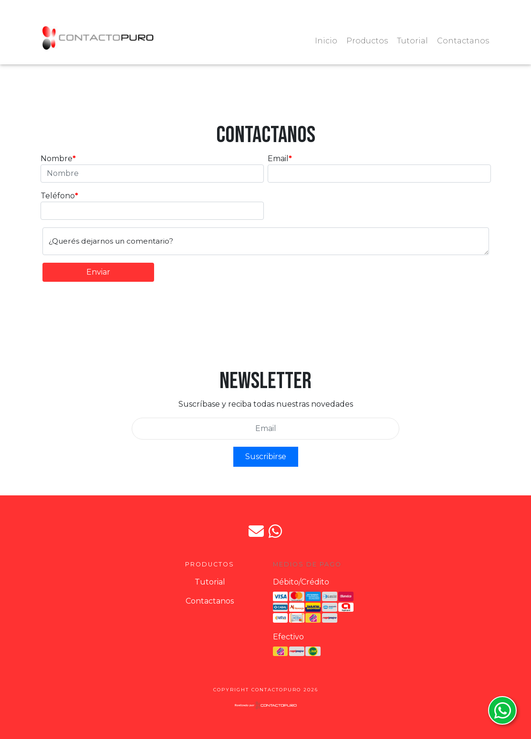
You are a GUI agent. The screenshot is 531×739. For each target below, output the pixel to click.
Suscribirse (265, 456)
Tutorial (412, 40)
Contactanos (463, 40)
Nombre (57, 158)
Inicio (326, 40)
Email (278, 158)
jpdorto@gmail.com (256, 531)
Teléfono (58, 195)
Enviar (98, 272)
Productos (367, 40)
